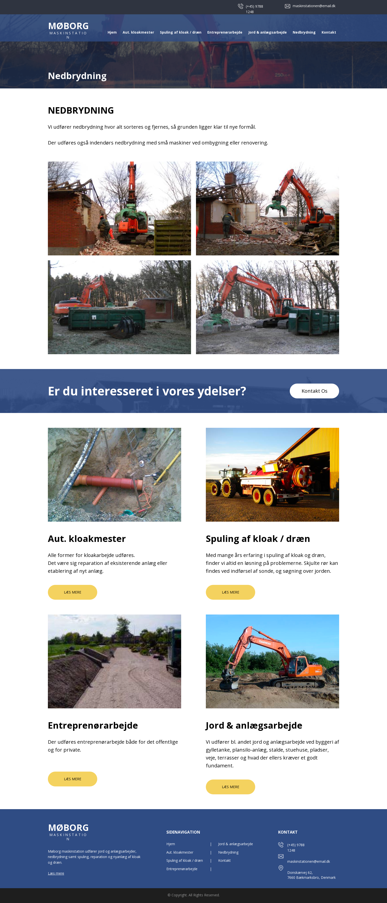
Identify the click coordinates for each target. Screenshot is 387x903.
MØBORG (68, 26)
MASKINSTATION (68, 35)
